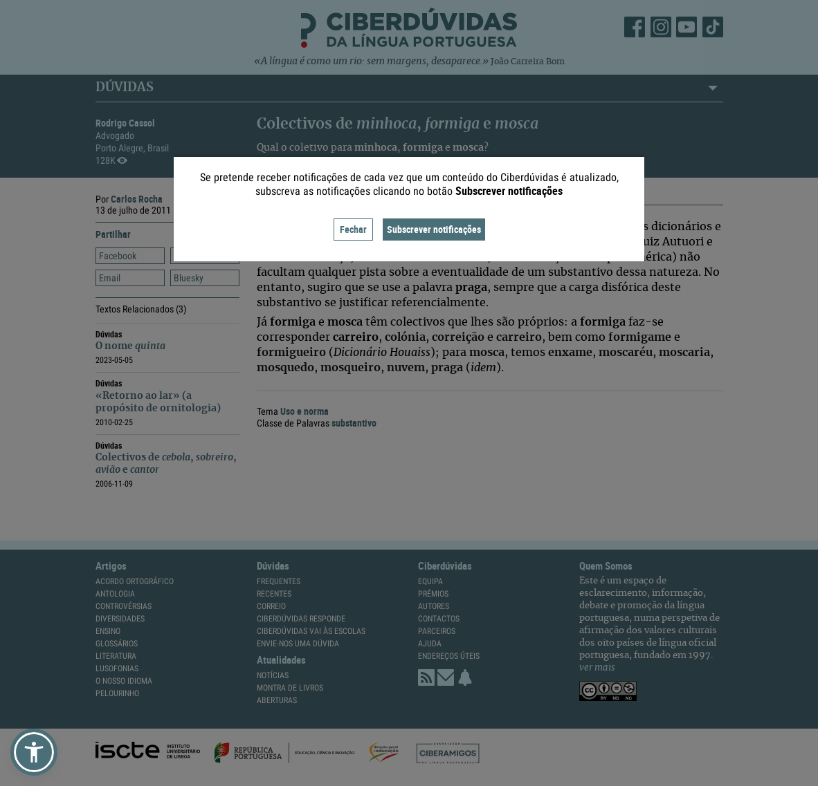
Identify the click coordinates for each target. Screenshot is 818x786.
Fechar (353, 229)
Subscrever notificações (434, 229)
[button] (34, 752)
